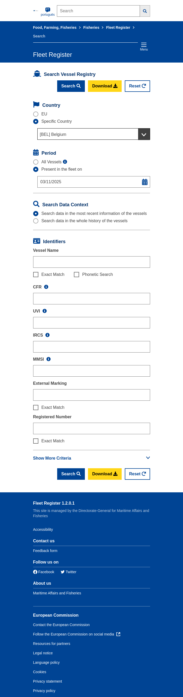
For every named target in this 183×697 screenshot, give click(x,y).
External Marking (50, 383)
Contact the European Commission (61, 625)
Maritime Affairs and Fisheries (57, 593)
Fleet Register (118, 27)
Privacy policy (44, 691)
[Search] (145, 11)
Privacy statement (47, 681)
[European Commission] (36, 10)
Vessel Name (46, 250)
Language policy (46, 662)
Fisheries (91, 27)
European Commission (56, 615)
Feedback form (45, 551)
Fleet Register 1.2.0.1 (54, 503)
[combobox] (94, 134)
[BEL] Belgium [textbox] (53, 134)
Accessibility (43, 529)
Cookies (39, 672)
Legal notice (43, 653)
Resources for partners (51, 644)
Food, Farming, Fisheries (54, 27)
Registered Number (52, 417)
